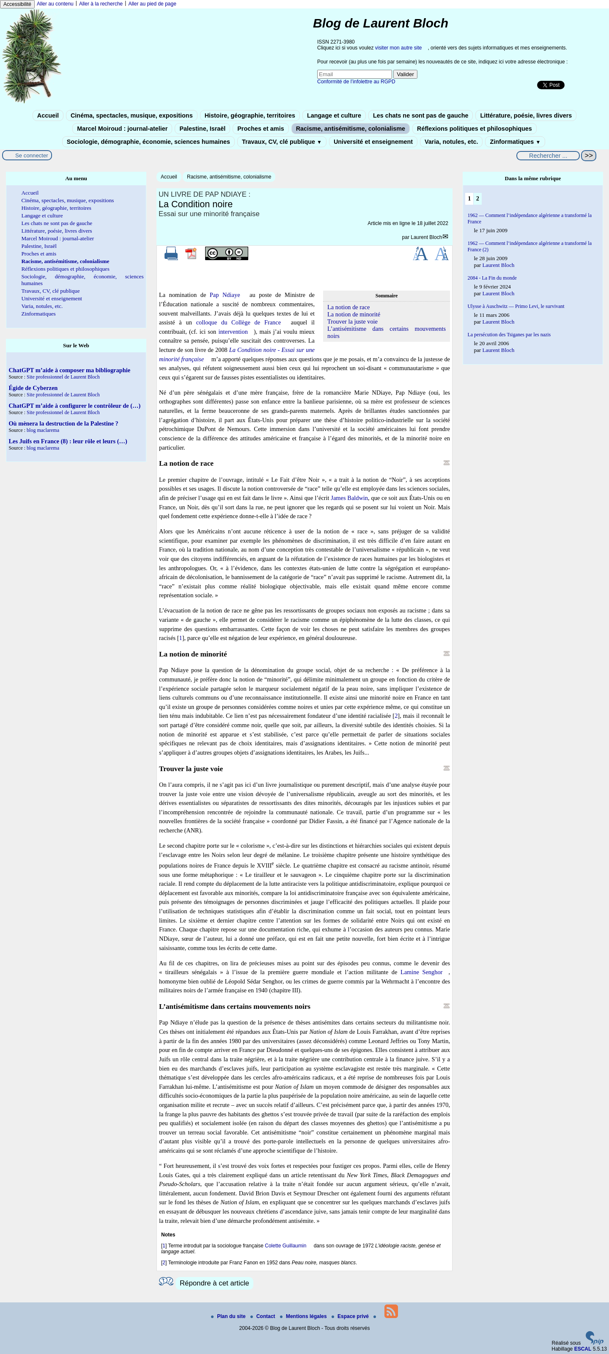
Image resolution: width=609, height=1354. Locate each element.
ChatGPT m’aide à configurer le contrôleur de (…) (74, 405)
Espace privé (351, 1316)
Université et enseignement (373, 141)
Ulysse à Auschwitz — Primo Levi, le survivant (515, 306)
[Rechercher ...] (548, 155)
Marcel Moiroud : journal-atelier (122, 128)
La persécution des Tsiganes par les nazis (509, 335)
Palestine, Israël (202, 128)
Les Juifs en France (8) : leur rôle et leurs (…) (67, 441)
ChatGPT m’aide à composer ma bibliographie (69, 370)
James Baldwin (349, 497)
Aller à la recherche (101, 4)
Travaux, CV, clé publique (282, 141)
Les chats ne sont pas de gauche (421, 115)
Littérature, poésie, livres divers (526, 115)
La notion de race (348, 307)
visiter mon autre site (398, 48)
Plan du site (229, 1316)
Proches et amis (260, 128)
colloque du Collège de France (238, 322)
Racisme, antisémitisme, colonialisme (350, 128)
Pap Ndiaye (225, 294)
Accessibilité (17, 4)
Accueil (48, 115)
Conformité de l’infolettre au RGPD (356, 82)
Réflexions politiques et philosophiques (474, 128)
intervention (233, 331)
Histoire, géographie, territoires (250, 115)
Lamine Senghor (422, 972)
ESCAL (583, 1349)
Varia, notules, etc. (451, 141)
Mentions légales (304, 1316)
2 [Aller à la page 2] (477, 198)
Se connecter (31, 155)
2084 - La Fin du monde (491, 278)
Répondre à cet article (214, 1283)
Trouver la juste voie (352, 321)
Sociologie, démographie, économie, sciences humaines (148, 141)
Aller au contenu (55, 4)
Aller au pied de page (152, 4)
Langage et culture (334, 115)
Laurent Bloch (426, 237)
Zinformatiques (515, 141)
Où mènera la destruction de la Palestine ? (63, 423)
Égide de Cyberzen (33, 388)
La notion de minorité (353, 314)
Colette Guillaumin (285, 1246)
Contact (263, 1316)
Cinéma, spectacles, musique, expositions (132, 115)
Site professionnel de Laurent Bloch (63, 377)
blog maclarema (43, 430)
